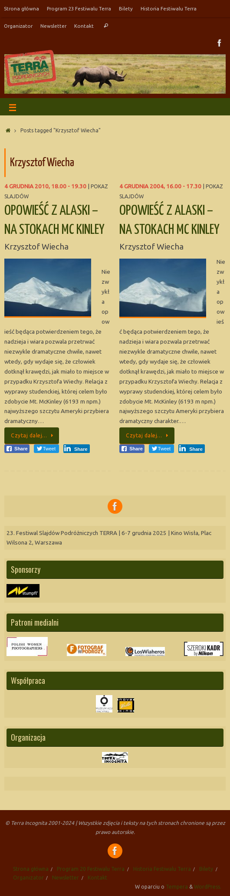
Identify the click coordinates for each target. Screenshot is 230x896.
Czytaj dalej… (33, 435)
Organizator (18, 26)
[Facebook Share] (17, 448)
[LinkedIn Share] (76, 448)
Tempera (177, 886)
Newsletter (53, 26)
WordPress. (207, 886)
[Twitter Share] (46, 448)
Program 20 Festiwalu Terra (91, 869)
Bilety (126, 8)
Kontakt (84, 26)
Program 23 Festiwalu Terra (79, 8)
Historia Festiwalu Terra (169, 8)
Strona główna (21, 8)
